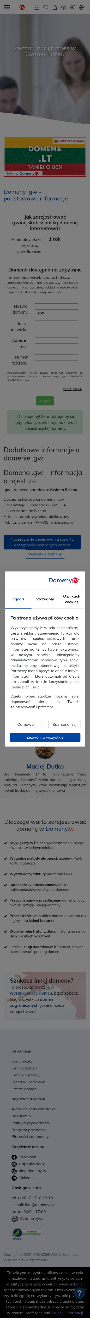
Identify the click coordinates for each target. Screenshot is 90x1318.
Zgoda (18, 599)
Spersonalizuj (65, 724)
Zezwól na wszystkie (45, 737)
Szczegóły (45, 599)
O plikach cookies (71, 599)
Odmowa (25, 724)
